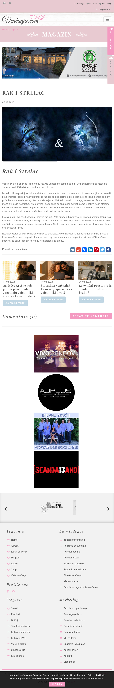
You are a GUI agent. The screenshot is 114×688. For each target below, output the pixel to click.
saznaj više (15, 303)
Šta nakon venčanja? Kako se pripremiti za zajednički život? (56, 288)
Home (5, 29)
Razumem (57, 684)
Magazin (14, 29)
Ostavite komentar (90, 316)
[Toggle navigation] (107, 19)
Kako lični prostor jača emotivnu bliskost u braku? (95, 288)
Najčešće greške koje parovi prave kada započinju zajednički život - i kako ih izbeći (19, 290)
